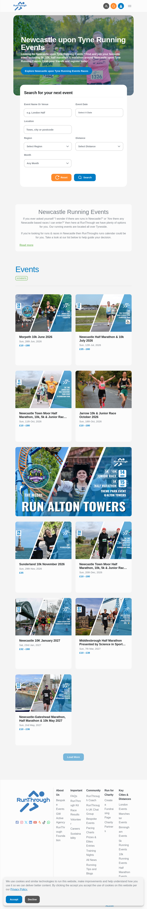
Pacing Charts (90, 830)
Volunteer (75, 821)
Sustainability (75, 835)
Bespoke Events (60, 804)
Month (27, 155)
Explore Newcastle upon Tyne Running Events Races (58, 70)
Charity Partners (109, 826)
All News (91, 860)
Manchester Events (124, 818)
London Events (123, 806)
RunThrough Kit (75, 803)
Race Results (74, 812)
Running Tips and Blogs (91, 869)
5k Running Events (124, 845)
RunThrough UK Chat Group (93, 809)
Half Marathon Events (124, 872)
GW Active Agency (60, 818)
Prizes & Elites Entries (91, 841)
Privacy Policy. (19, 889)
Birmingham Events (124, 831)
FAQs (73, 796)
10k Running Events (124, 858)
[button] (43, 337)
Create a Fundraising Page (109, 809)
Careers (75, 828)
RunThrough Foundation (60, 834)
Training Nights (91, 853)
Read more (26, 245)
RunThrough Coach (93, 798)
